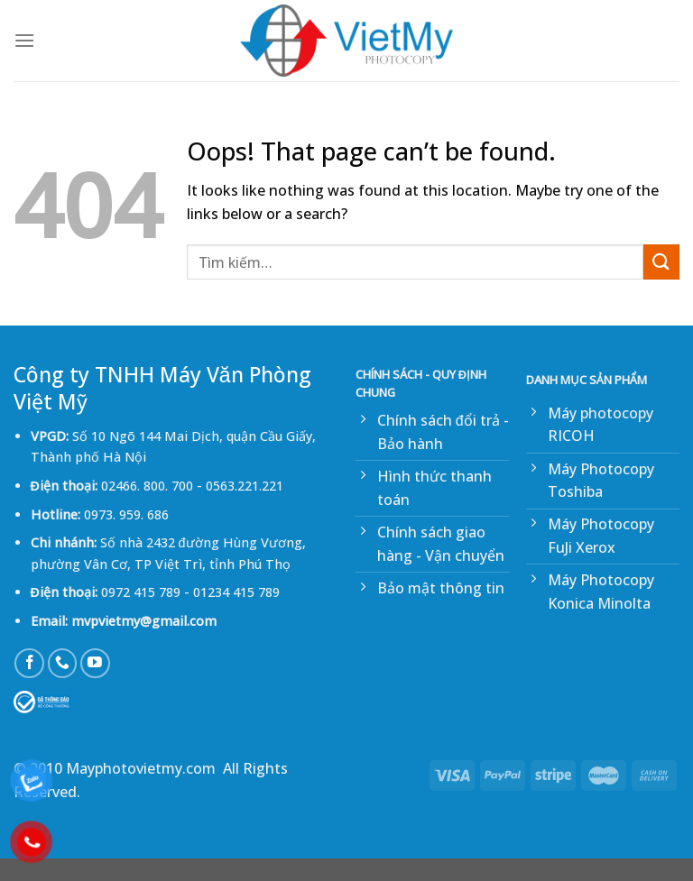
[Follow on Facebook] (29, 663)
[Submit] (661, 262)
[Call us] (63, 663)
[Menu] (24, 40)
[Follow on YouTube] (95, 663)
